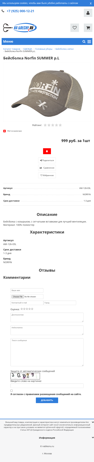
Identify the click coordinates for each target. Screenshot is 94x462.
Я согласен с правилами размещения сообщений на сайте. (45, 394)
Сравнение (47, 167)
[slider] (26, 309)
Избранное (47, 175)
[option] (47, 92)
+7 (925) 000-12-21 (20, 11)
